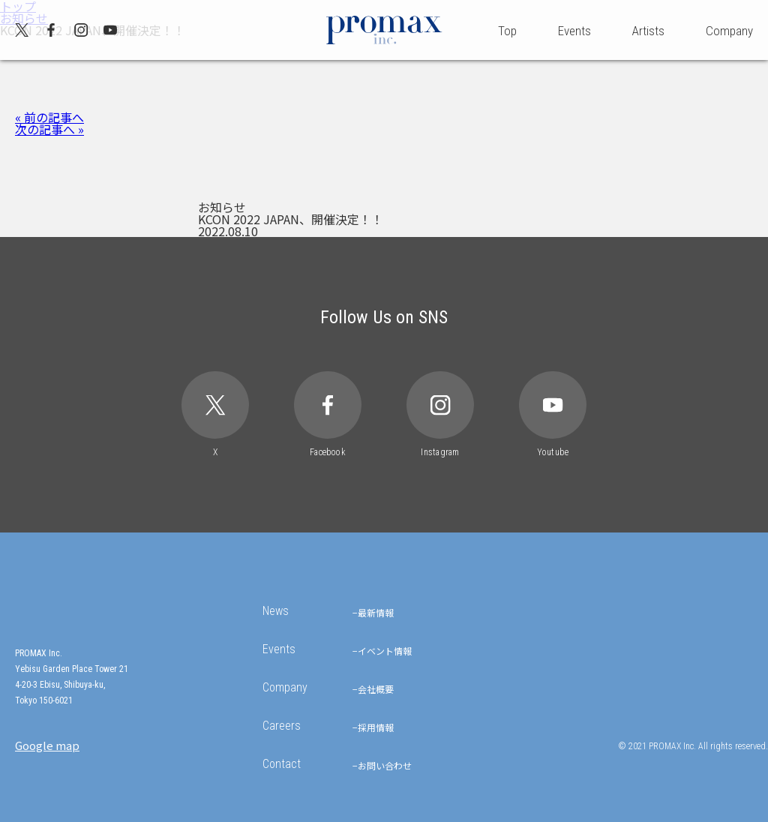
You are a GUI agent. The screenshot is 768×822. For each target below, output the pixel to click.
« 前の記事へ (49, 117)
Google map (47, 745)
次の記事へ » (49, 129)
